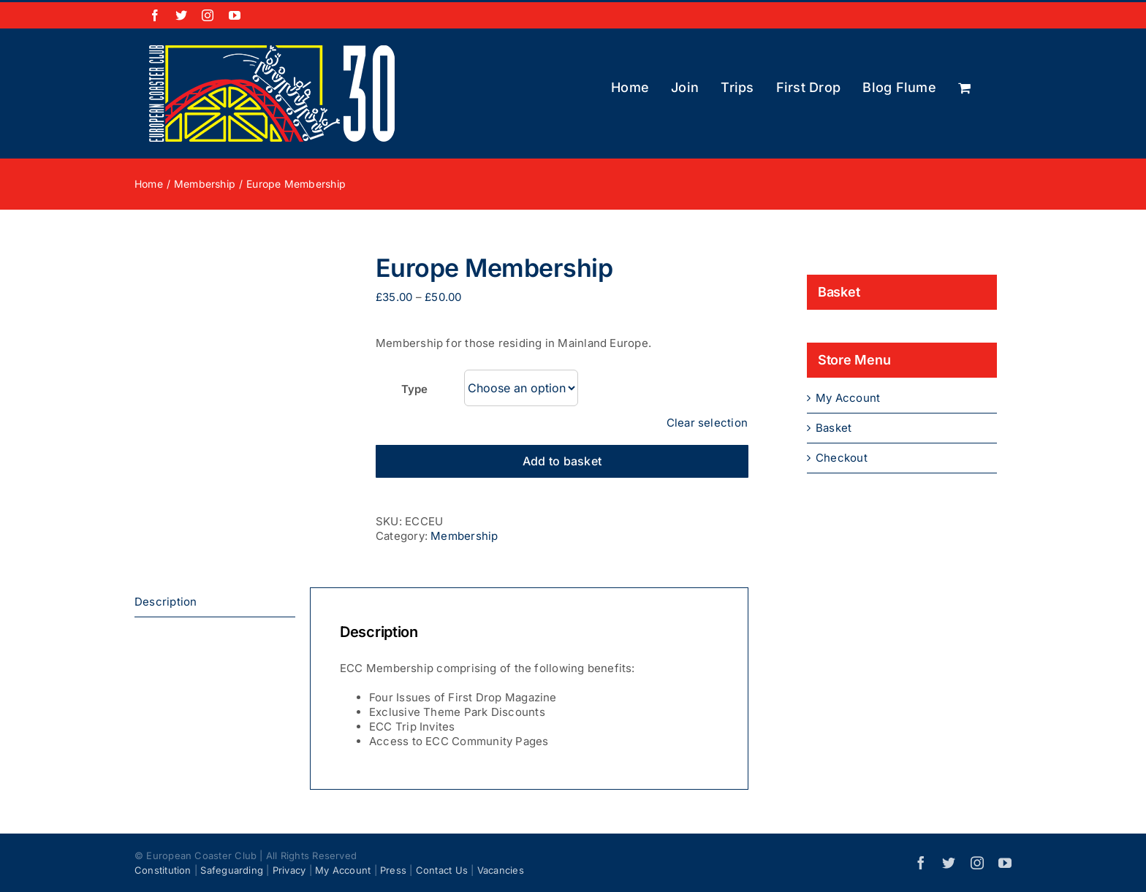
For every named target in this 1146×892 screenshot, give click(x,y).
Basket (833, 428)
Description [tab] (165, 602)
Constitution (162, 870)
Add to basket (562, 461)
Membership (464, 536)
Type (414, 389)
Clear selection (707, 423)
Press (393, 870)
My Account (848, 398)
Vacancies (500, 870)
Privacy (289, 870)
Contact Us (442, 870)
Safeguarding (231, 870)
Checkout (842, 458)
